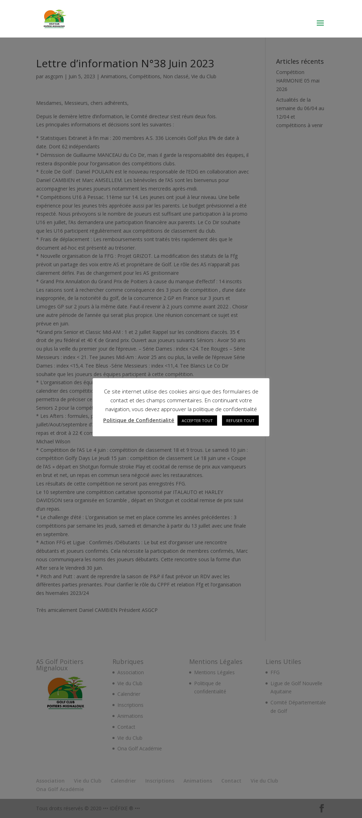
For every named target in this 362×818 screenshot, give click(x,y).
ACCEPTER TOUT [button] (197, 420)
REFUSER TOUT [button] (240, 420)
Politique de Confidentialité (138, 420)
